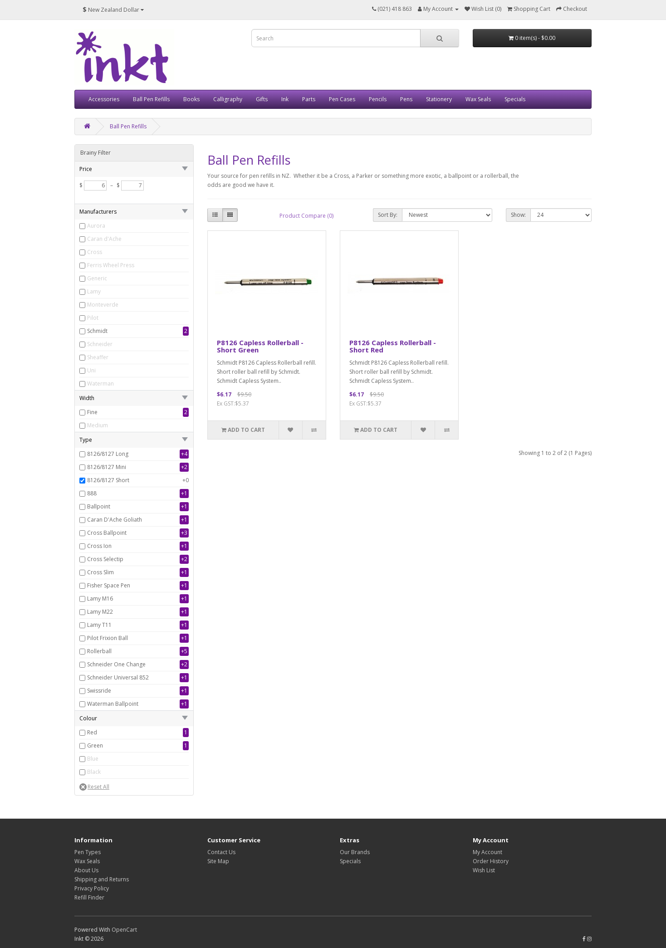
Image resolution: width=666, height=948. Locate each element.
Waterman (100, 383)
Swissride (99, 690)
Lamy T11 (99, 625)
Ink (285, 99)
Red (92, 732)
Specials (514, 99)
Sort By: (387, 215)
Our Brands (355, 852)
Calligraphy (227, 99)
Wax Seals (478, 99)
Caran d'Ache (104, 239)
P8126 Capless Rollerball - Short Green (260, 346)
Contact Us (221, 852)
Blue (92, 758)
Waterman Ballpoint (112, 704)
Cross (94, 252)
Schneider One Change (116, 664)
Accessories (103, 99)
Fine (92, 412)
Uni (91, 370)
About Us (86, 870)
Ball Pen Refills (151, 99)
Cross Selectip (105, 559)
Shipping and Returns (101, 879)
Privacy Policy (91, 888)
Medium (97, 425)
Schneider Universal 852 (118, 677)
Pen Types (87, 852)
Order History (491, 861)
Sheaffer (97, 357)
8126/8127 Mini (106, 467)
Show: (518, 215)
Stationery (439, 99)
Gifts (262, 99)
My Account (487, 852)
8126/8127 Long (107, 454)
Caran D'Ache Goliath (114, 519)
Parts (308, 99)
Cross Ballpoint (107, 533)
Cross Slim (100, 572)
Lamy (94, 291)
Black (94, 772)
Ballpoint (98, 506)
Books (191, 99)
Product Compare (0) (306, 216)
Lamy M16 (100, 598)
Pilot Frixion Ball (107, 638)
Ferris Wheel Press (110, 265)
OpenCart (124, 929)
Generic (97, 278)
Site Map (218, 861)
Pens (406, 99)
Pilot (92, 318)
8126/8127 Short (108, 480)
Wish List (484, 870)
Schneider (100, 344)
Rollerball (99, 651)
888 (92, 493)
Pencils (378, 99)
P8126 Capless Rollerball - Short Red (392, 346)
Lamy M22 (100, 612)
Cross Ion (99, 546)
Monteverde (102, 304)
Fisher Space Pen (108, 585)
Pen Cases (342, 99)
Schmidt (97, 331)
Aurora (96, 226)
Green (95, 745)
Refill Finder (89, 897)
